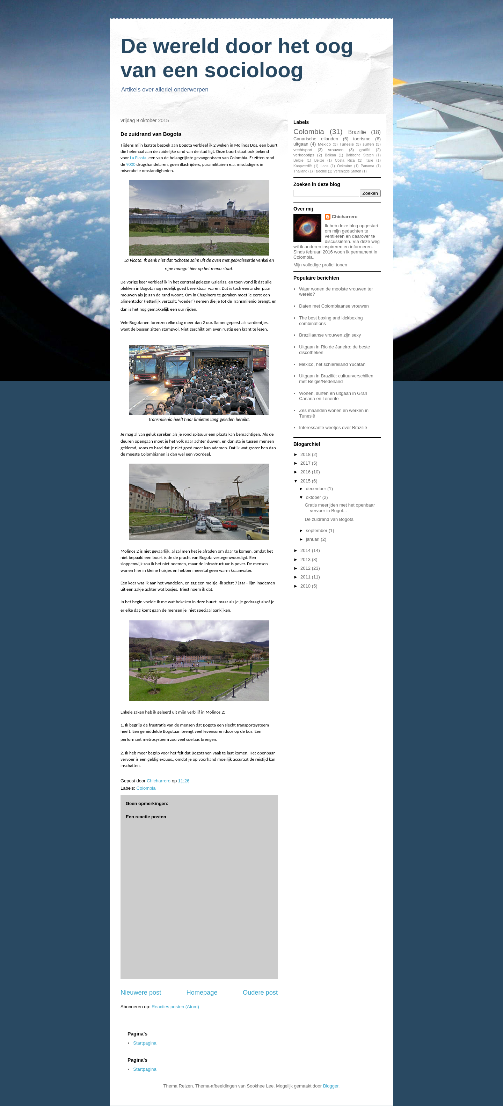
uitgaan (300, 144)
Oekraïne (344, 166)
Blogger (330, 1086)
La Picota (138, 157)
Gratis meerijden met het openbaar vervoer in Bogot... (340, 507)
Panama (367, 166)
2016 (306, 471)
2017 (306, 463)
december (316, 488)
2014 (306, 550)
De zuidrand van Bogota (329, 519)
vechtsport (302, 149)
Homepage (202, 992)
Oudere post (260, 992)
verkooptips (303, 155)
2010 (306, 586)
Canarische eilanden (315, 138)
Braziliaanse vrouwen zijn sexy (330, 335)
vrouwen (335, 149)
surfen (368, 144)
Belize (319, 160)
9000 (130, 164)
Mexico (324, 144)
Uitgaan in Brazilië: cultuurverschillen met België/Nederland (336, 378)
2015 (306, 481)
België (298, 160)
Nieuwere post (141, 992)
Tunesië (347, 144)
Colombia (146, 788)
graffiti (365, 149)
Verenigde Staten (347, 171)
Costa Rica (345, 160)
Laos (324, 166)
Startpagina (144, 1043)
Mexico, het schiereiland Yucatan (332, 364)
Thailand (300, 171)
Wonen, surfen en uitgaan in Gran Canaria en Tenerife (333, 396)
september (317, 530)
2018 (306, 454)
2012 (306, 568)
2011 (306, 577)
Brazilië (357, 132)
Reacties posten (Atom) (175, 1006)
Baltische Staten (360, 155)
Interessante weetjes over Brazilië (333, 427)
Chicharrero (345, 216)
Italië (369, 160)
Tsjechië (320, 171)
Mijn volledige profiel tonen (320, 264)
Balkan (330, 155)
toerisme (362, 138)
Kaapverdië (302, 166)
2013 (306, 559)
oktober (314, 497)
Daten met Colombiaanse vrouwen (334, 306)
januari (313, 539)
